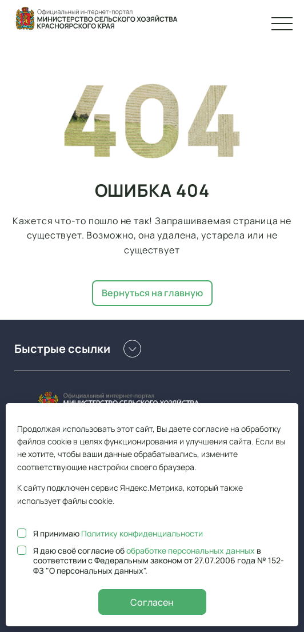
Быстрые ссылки (77, 349)
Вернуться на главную (152, 293)
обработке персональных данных (190, 550)
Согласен (152, 602)
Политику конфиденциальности (142, 533)
